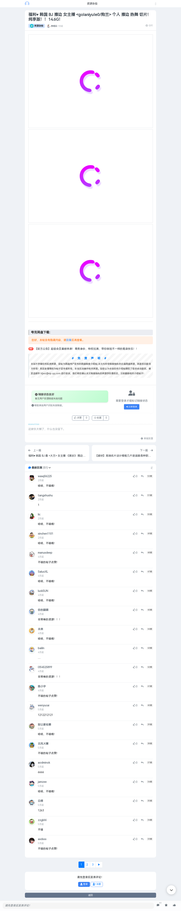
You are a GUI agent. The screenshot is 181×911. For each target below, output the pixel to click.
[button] (49, 467)
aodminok (44, 762)
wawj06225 (45, 476)
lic (39, 514)
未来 (40, 629)
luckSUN (43, 591)
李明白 (54, 26)
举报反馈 (147, 438)
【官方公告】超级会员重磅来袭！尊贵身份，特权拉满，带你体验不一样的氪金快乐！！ (87, 348)
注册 (97, 884)
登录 (84, 884)
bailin (41, 648)
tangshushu (45, 495)
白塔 (40, 801)
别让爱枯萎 (44, 724)
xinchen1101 (45, 533)
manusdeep (45, 552)
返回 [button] (90, 895)
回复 (68, 340)
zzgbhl (42, 820)
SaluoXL (43, 571)
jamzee (42, 782)
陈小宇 (42, 686)
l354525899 (45, 667)
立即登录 (131, 407)
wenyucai (43, 705)
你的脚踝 (43, 610)
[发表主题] (155, 4)
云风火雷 (43, 743)
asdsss (42, 839)
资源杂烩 (36, 26)
